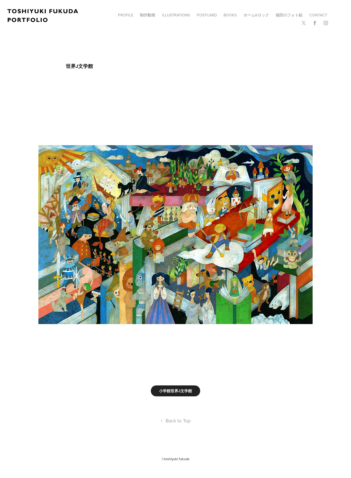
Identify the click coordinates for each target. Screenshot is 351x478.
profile (125, 15)
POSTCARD (207, 15)
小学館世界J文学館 (175, 391)
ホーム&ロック (256, 15)
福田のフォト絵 (289, 15)
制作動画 (147, 15)
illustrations (176, 15)
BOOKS (230, 15)
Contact (318, 15)
